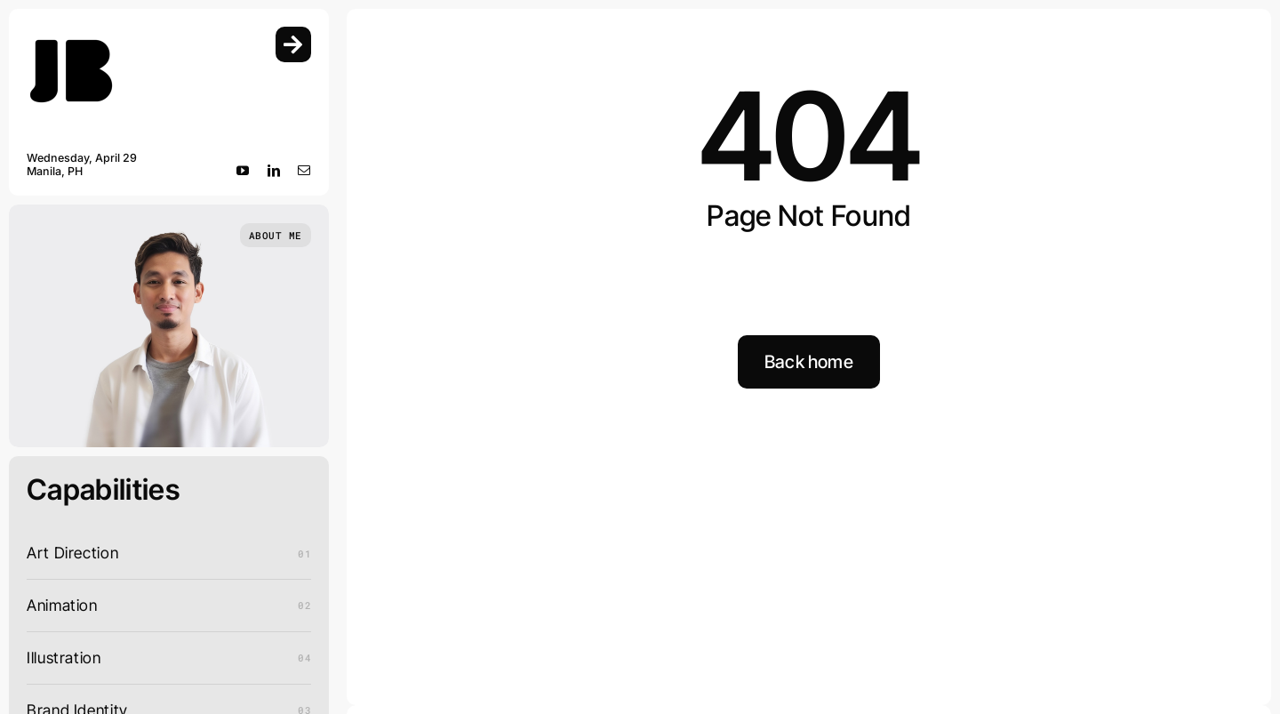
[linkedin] (274, 170)
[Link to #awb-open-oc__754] (293, 44)
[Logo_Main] (71, 34)
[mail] (304, 170)
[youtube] (243, 170)
